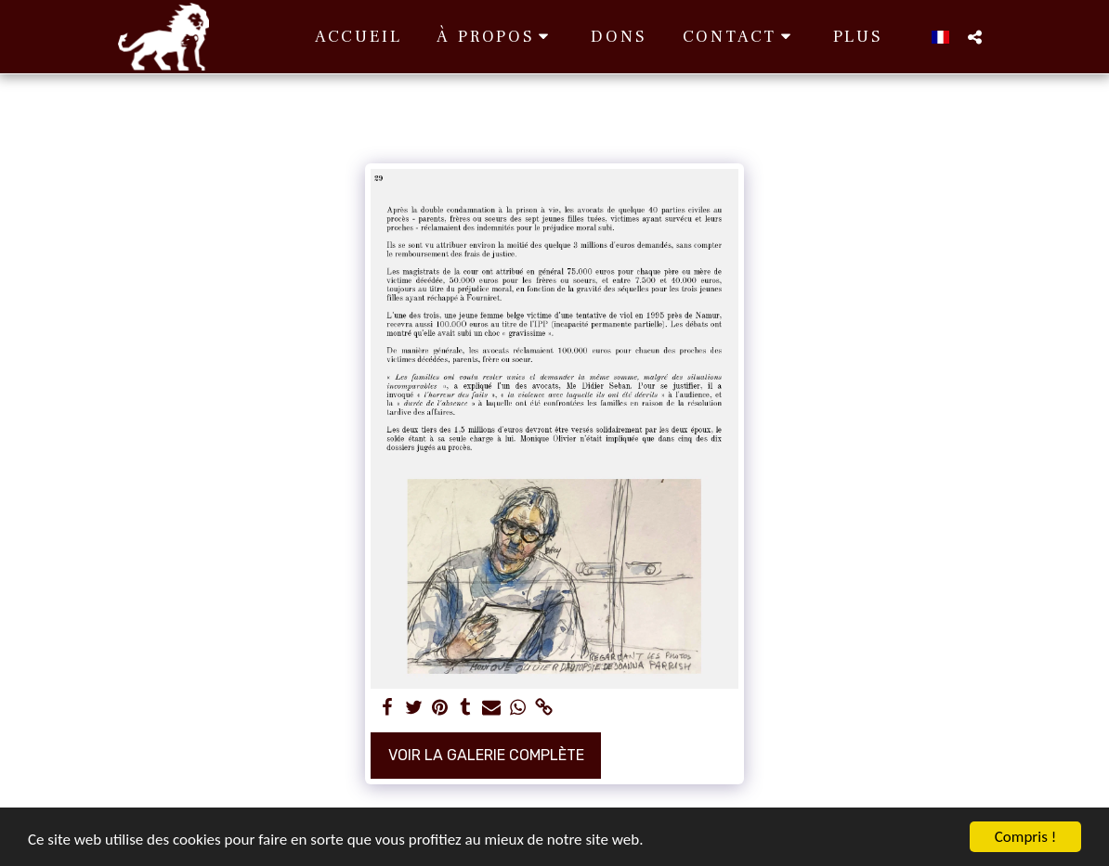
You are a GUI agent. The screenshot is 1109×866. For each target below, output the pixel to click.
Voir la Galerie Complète (486, 755)
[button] (496, 37)
